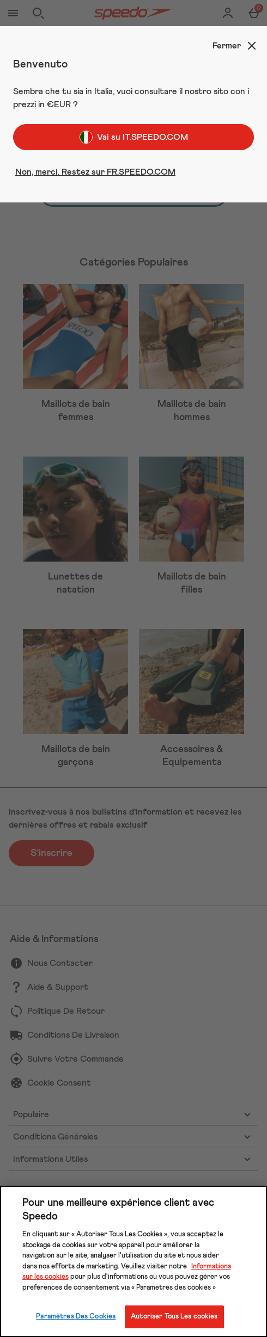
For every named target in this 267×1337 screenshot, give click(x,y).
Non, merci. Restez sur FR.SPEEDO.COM (95, 172)
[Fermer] (235, 46)
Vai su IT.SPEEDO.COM (134, 137)
